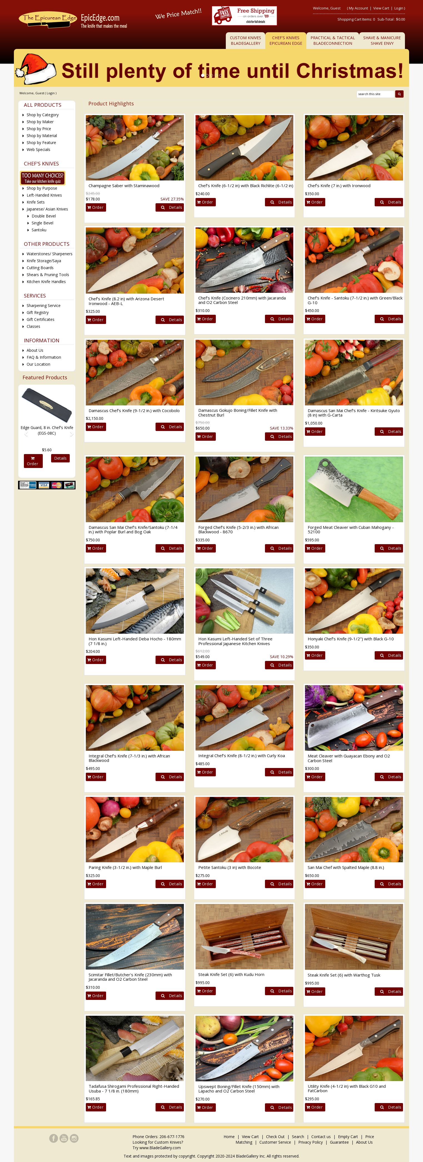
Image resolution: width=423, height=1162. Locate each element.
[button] (24, 431)
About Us (35, 350)
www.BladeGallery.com (160, 1147)
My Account (358, 8)
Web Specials (38, 149)
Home (230, 1136)
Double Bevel (44, 216)
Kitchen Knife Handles (46, 281)
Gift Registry (38, 312)
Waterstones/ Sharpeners (49, 253)
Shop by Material (42, 135)
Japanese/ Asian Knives (47, 209)
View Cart (381, 8)
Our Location (38, 364)
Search (298, 1136)
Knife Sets (36, 202)
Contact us (321, 1136)
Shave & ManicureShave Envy (382, 40)
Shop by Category (43, 114)
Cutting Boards (40, 267)
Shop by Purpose (42, 188)
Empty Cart (348, 1136)
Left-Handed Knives (44, 195)
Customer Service (275, 1142)
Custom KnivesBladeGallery (245, 40)
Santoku (39, 229)
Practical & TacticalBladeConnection (333, 40)
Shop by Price (39, 128)
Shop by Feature (41, 142)
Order (95, 207)
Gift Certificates (40, 319)
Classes (33, 326)
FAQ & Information (44, 357)
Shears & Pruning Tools (48, 274)
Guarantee (339, 1142)
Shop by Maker (40, 121)
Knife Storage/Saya (44, 260)
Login (398, 8)
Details (170, 207)
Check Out (275, 1136)
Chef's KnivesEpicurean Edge (285, 40)
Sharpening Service (44, 305)
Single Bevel (42, 223)
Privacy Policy (310, 1142)
